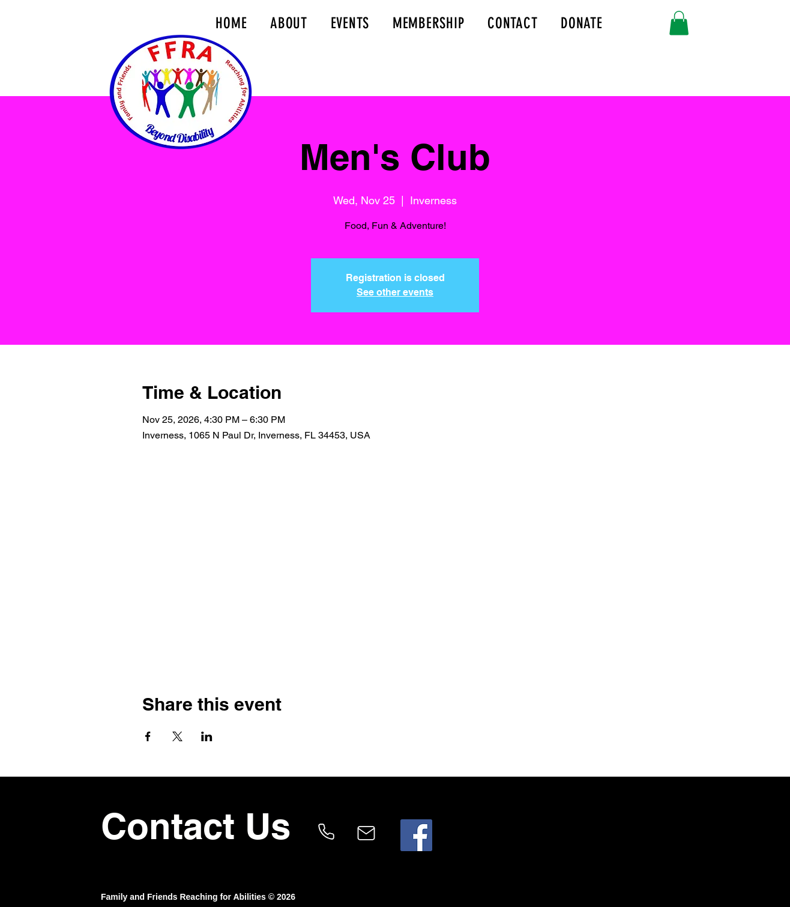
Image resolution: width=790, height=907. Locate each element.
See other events (395, 292)
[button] (679, 23)
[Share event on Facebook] (148, 736)
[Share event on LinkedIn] (207, 736)
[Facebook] (416, 835)
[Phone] (326, 832)
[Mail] (366, 833)
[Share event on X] (177, 736)
